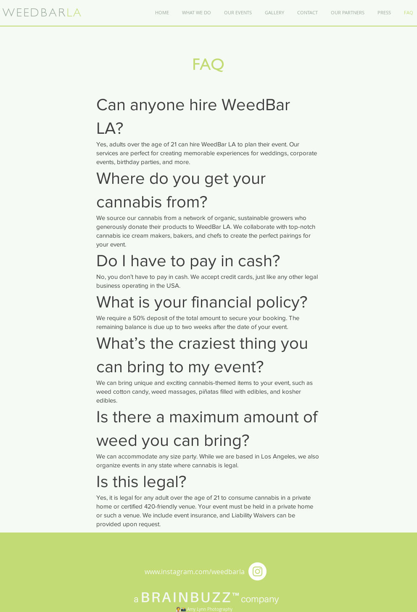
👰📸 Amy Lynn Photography (204, 609)
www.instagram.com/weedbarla (195, 571)
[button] (307, 12)
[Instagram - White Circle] (257, 571)
